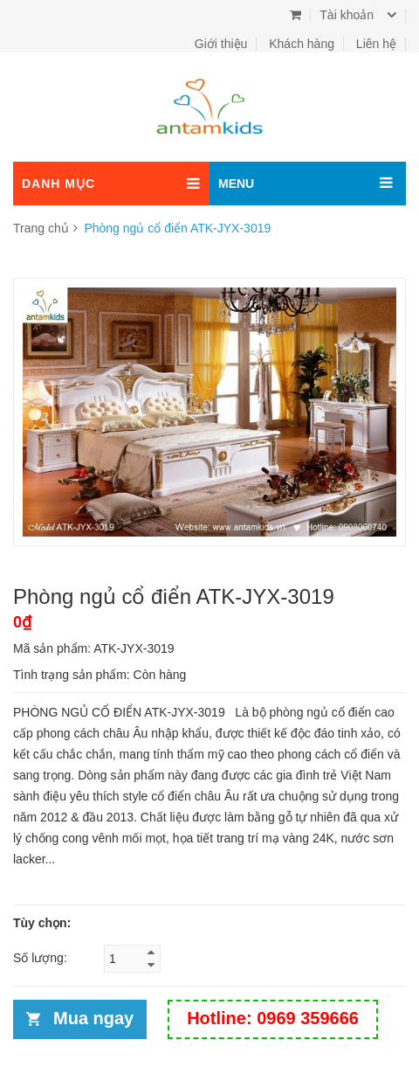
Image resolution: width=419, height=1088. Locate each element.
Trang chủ (41, 228)
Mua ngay (93, 1018)
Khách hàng (301, 44)
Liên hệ (376, 44)
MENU (236, 184)
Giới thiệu (221, 44)
